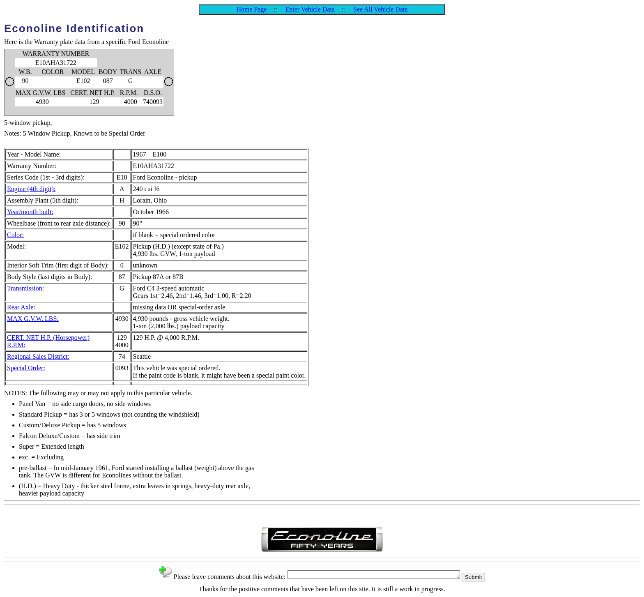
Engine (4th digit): (31, 188)
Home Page (251, 9)
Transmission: (25, 288)
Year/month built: (30, 211)
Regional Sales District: (38, 356)
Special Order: (26, 367)
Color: (15, 234)
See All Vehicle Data (380, 9)
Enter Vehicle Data (310, 9)
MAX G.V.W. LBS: (33, 318)
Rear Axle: (21, 307)
